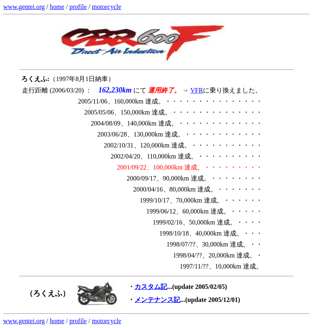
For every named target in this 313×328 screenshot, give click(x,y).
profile (78, 6)
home (57, 6)
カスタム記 (150, 286)
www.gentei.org (24, 6)
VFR (196, 90)
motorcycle (106, 6)
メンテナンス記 (157, 299)
